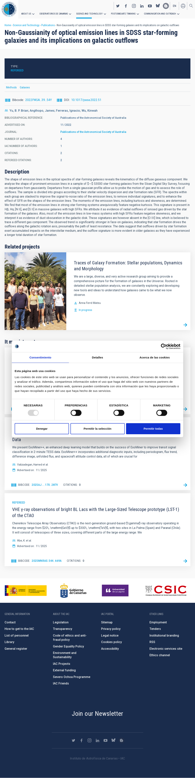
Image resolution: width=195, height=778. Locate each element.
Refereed (17, 70)
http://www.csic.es (166, 590)
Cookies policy (111, 642)
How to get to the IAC (19, 629)
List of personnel (17, 635)
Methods (11, 87)
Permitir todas (153, 428)
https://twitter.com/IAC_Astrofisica (118, 6)
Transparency (62, 629)
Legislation (61, 622)
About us (26, 13)
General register (16, 648)
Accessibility (110, 648)
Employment (158, 622)
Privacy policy (111, 629)
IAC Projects (61, 664)
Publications (48, 25)
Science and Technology (89, 13)
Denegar (41, 428)
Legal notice (109, 635)
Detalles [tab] (97, 357)
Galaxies (25, 87)
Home (8, 25)
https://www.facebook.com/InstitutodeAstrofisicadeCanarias (126, 6)
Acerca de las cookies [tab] (155, 357)
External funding (64, 670)
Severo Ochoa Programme (71, 677)
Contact (10, 622)
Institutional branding (164, 635)
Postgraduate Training (123, 13)
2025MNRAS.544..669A (47, 560)
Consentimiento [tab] (40, 357)
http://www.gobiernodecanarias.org (73, 590)
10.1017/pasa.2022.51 (86, 100)
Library (9, 642)
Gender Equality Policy (68, 646)
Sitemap (107, 622)
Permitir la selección (97, 428)
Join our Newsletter (97, 713)
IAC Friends (61, 683)
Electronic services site (165, 648)
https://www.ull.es (116, 590)
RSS (152, 642)
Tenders (155, 629)
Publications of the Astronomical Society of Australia (93, 131)
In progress (85, 310)
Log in (183, 6)
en (174, 5)
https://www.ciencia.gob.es (26, 590)
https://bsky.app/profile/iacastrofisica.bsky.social (158, 6)
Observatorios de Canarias (53, 13)
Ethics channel (159, 655)
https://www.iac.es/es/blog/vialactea (166, 6)
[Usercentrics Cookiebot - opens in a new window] (163, 346)
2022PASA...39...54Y (38, 100)
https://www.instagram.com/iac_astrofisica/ (134, 6)
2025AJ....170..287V (45, 484)
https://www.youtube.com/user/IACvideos (150, 6)
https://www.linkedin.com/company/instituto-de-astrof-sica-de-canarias (142, 6)
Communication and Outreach (160, 13)
